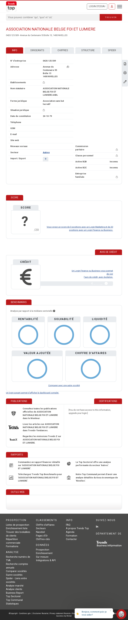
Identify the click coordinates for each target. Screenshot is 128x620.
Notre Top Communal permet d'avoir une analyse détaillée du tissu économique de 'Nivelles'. (97, 477)
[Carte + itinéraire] (68, 67)
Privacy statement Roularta (60, 613)
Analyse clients (14, 589)
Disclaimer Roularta (40, 613)
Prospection (42, 549)
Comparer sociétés (16, 571)
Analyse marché (15, 585)
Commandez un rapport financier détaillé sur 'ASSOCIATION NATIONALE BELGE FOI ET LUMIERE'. (39, 465)
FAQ (68, 525)
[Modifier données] (125, 82)
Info (14, 50)
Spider (112, 50)
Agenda (70, 532)
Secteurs (41, 528)
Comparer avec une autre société (64, 385)
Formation (71, 535)
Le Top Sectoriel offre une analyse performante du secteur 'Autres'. (93, 463)
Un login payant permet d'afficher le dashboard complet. (32, 393)
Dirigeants (37, 50)
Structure (88, 50)
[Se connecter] (112, 7)
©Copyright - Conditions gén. (20, 613)
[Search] (53, 17)
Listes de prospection (17, 525)
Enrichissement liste (17, 528)
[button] (45, 159)
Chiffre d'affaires (45, 525)
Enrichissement (44, 553)
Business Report (15, 593)
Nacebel (40, 532)
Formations (12, 546)
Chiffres (63, 50)
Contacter (71, 539)
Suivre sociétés (14, 575)
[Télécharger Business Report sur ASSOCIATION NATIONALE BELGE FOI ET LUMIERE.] (125, 64)
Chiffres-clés (43, 539)
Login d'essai (97, 6)
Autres (46, 152)
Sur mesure (42, 557)
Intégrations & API (46, 560)
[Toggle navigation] (118, 6)
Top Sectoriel (13, 596)
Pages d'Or (42, 535)
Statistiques (12, 603)
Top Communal (14, 600)
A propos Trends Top (77, 528)
